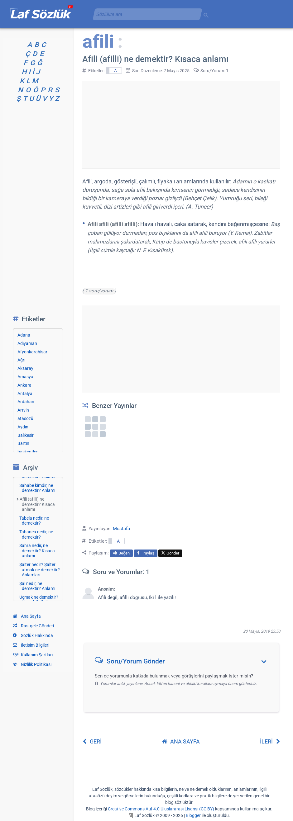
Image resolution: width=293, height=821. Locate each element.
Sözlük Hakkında (33, 635)
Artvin (23, 410)
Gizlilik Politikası (32, 664)
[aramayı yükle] (145, 14)
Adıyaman (27, 343)
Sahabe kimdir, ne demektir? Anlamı (37, 488)
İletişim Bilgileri (31, 645)
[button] (183, 662)
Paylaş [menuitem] (145, 553)
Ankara (24, 385)
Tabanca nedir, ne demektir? (36, 534)
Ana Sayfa (27, 616)
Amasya (25, 376)
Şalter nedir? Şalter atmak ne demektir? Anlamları (39, 570)
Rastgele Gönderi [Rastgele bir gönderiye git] (33, 625)
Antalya (24, 393)
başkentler (27, 451)
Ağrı (21, 359)
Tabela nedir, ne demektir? (34, 521)
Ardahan (25, 401)
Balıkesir (25, 435)
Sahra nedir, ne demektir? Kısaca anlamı (37, 551)
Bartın (23, 443)
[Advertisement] (181, 124)
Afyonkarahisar (32, 351)
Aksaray (25, 368)
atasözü (25, 418)
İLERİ (270, 741)
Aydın (22, 426)
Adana (23, 335)
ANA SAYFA (181, 741)
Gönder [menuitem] (170, 553)
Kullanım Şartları (33, 654)
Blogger (193, 815)
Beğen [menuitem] (121, 553)
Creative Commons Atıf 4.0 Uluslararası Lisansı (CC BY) (161, 808)
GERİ (92, 741)
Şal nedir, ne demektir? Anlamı (37, 586)
